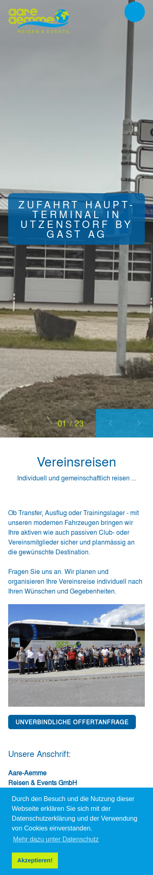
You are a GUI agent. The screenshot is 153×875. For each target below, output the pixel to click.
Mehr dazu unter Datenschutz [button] (56, 839)
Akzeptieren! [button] (34, 860)
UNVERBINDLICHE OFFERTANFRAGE (72, 722)
